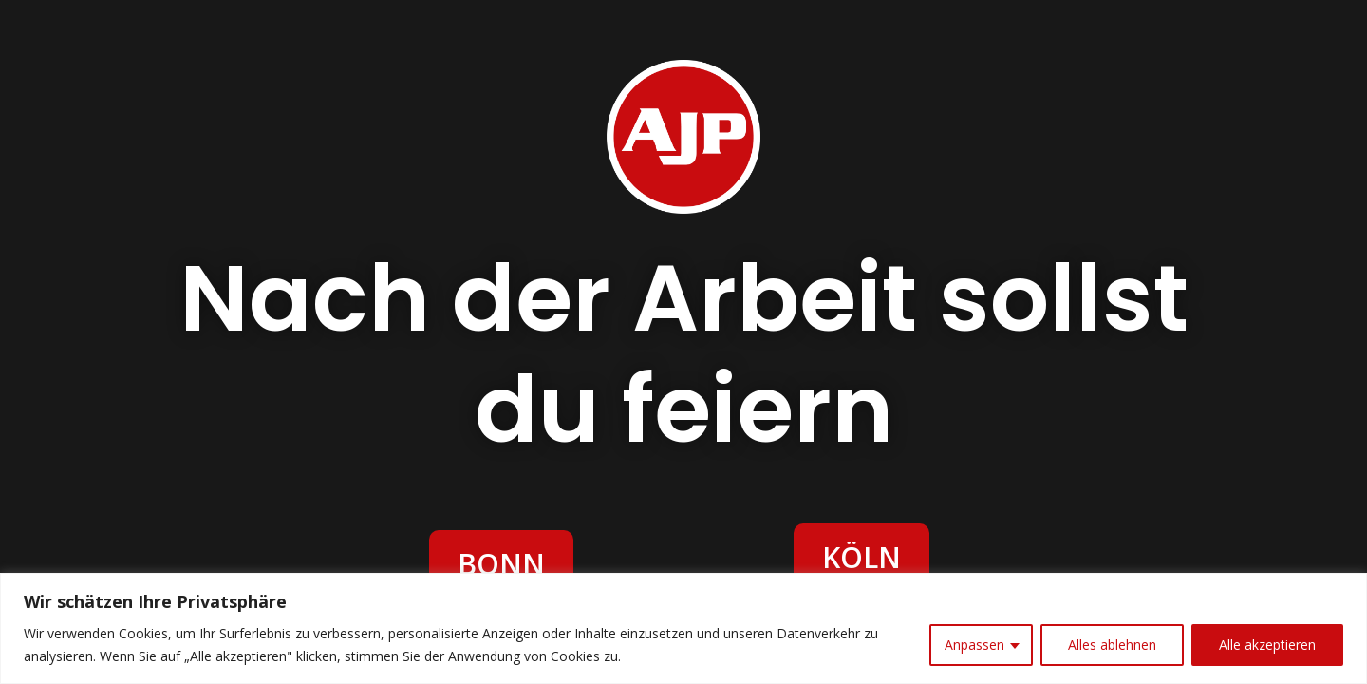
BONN (501, 563)
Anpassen (974, 645)
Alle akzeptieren (1267, 645)
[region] (683, 628)
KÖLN (861, 557)
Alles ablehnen (1112, 645)
